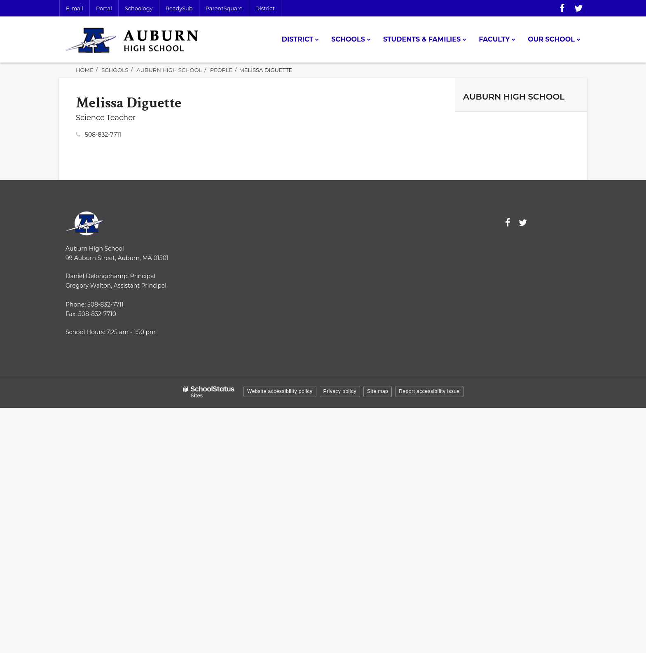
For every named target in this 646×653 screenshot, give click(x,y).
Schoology (139, 8)
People (221, 70)
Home (85, 70)
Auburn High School (169, 70)
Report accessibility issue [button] (429, 391)
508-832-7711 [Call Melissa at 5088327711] (103, 134)
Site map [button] (377, 391)
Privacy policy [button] (339, 391)
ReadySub (179, 8)
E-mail (74, 8)
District (265, 8)
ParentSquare (224, 8)
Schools (114, 70)
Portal (104, 8)
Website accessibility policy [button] (280, 391)
